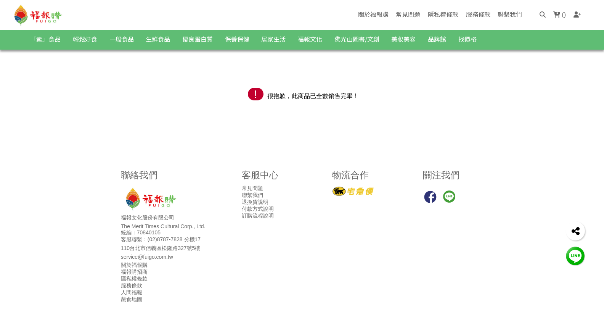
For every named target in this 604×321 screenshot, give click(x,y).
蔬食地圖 (131, 299)
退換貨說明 (255, 202)
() (559, 14)
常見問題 (408, 14)
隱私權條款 (443, 14)
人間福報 (131, 292)
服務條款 (478, 14)
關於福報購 (373, 14)
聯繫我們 (510, 14)
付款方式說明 (258, 209)
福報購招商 (134, 272)
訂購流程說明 (258, 216)
